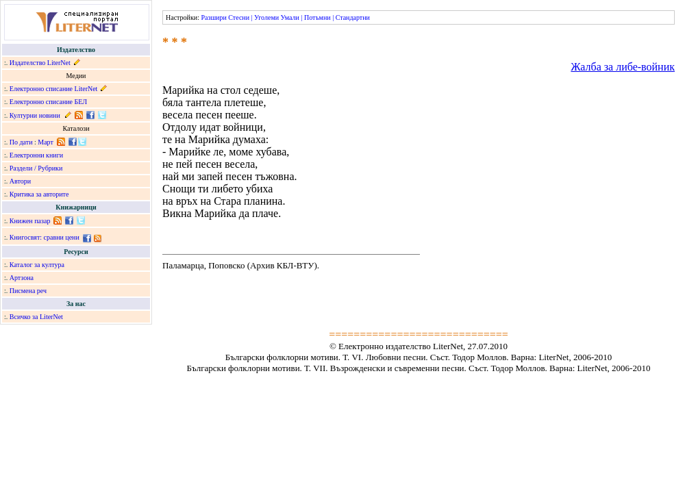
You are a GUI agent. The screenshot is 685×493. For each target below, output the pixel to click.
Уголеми (266, 17)
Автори (20, 181)
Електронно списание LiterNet (54, 88)
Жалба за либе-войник (623, 67)
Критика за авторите (39, 194)
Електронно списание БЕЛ (48, 101)
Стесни (238, 17)
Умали (290, 17)
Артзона (22, 277)
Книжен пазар (30, 221)
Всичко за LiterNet (36, 316)
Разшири (213, 17)
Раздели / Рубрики (36, 168)
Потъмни (317, 17)
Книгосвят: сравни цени (44, 237)
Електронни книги (36, 155)
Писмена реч (28, 290)
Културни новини (35, 115)
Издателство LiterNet (40, 62)
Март (45, 142)
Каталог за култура (37, 264)
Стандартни (353, 17)
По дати (21, 142)
